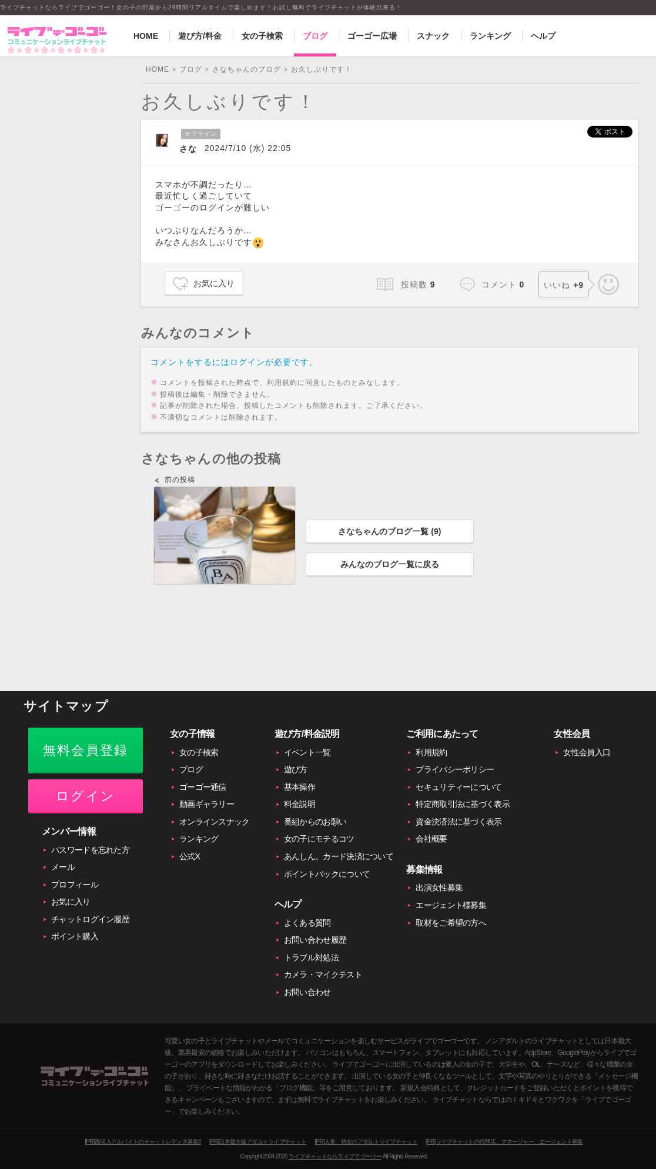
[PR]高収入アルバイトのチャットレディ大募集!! (143, 1141)
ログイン (85, 796)
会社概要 (431, 838)
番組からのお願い (315, 821)
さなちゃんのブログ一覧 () (389, 531)
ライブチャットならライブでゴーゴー (335, 1156)
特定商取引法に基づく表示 (463, 804)
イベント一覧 (307, 752)
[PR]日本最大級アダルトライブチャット (257, 1141)
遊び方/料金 (200, 36)
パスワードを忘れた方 (90, 850)
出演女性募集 (439, 887)
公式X (189, 856)
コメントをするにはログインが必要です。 (234, 362)
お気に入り (214, 283)
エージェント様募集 (451, 905)
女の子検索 (262, 36)
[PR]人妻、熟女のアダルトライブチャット (365, 1141)
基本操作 (299, 787)
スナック (433, 36)
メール (63, 867)
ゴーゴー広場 (372, 36)
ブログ (315, 36)
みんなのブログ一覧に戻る (389, 564)
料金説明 (299, 804)
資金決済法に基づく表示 (458, 821)
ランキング (490, 36)
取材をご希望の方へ (451, 922)
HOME (145, 36)
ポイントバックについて (327, 874)
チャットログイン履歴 (90, 919)
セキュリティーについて (458, 787)
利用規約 (431, 752)
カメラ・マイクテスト (323, 974)
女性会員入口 (586, 752)
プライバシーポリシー (455, 769)
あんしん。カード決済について (338, 856)
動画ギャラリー (206, 804)
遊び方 (295, 769)
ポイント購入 (74, 936)
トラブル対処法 (311, 957)
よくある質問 (307, 922)
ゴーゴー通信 (202, 787)
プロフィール (74, 884)
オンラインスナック (214, 821)
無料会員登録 (85, 750)
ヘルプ (543, 36)
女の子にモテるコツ (319, 838)
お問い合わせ (307, 992)
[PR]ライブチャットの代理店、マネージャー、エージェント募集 (504, 1141)
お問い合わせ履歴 (315, 939)
